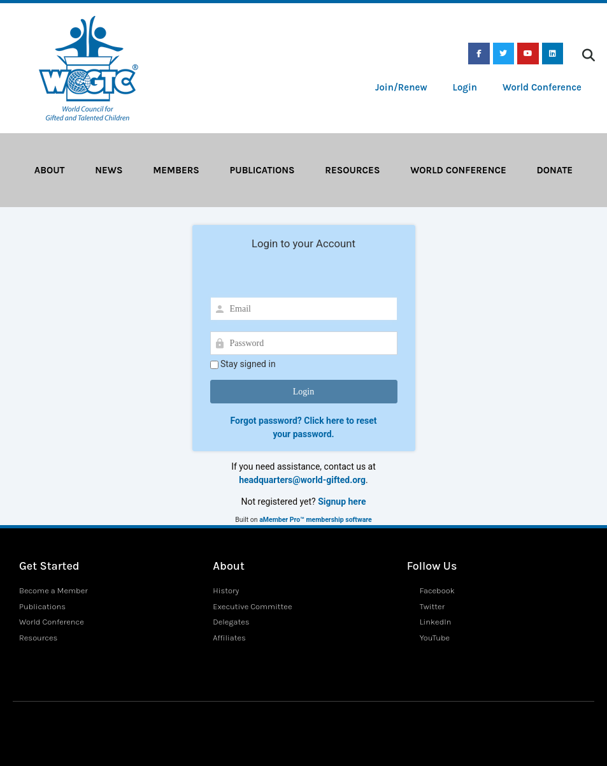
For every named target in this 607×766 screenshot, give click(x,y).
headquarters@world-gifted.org (302, 480)
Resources (352, 170)
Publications (262, 170)
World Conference (542, 87)
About (49, 170)
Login (465, 87)
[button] (588, 55)
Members (176, 170)
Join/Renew (401, 87)
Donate (554, 170)
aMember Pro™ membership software (315, 520)
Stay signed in (243, 364)
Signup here (342, 501)
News (108, 170)
